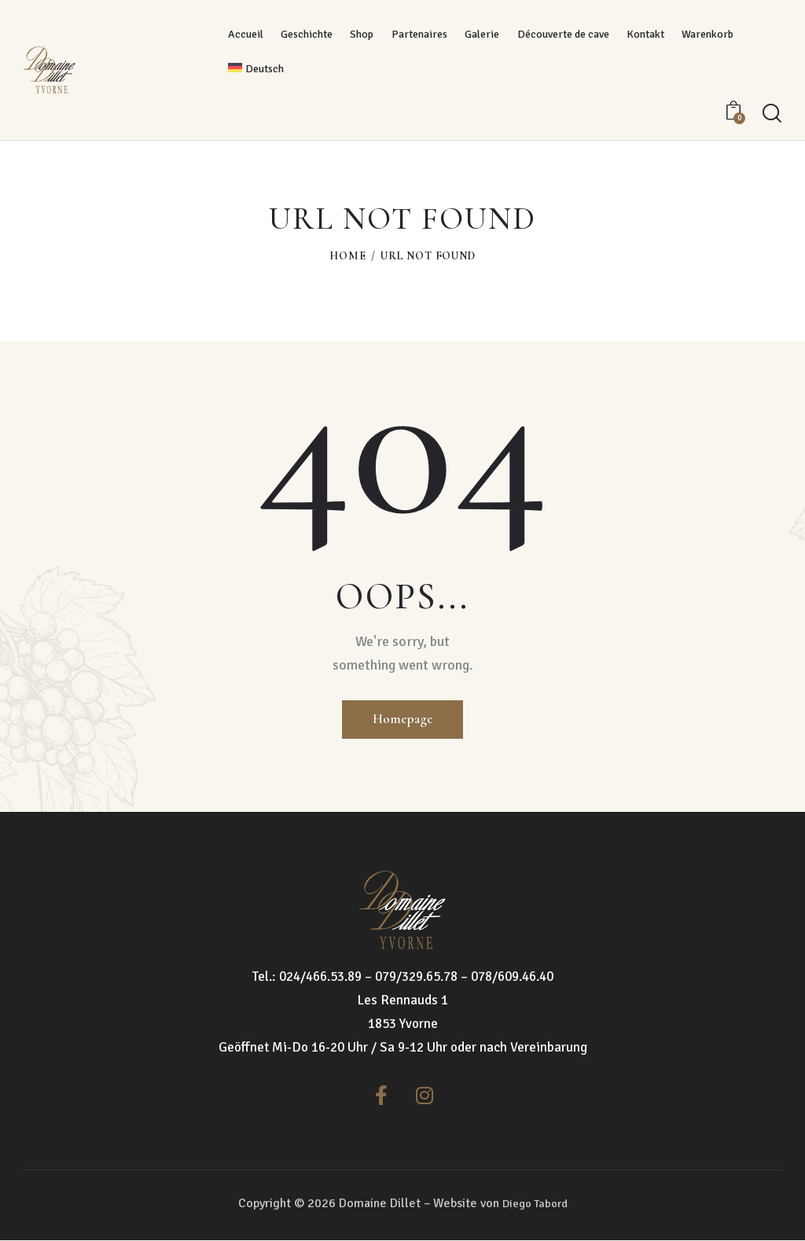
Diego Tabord (534, 1204)
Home (347, 256)
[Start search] (772, 113)
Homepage (402, 718)
